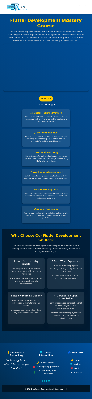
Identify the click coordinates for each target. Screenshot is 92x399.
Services (77, 364)
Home (77, 360)
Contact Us (77, 372)
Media (77, 368)
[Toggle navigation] (82, 7)
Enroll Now (46, 98)
